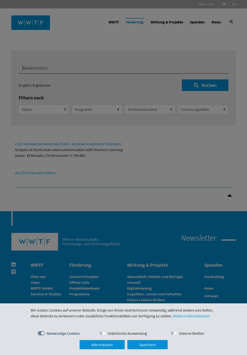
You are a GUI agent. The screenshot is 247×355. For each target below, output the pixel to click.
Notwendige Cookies (63, 333)
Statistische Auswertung (127, 333)
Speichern (147, 344)
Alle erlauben (102, 344)
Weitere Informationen (191, 315)
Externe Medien (191, 333)
